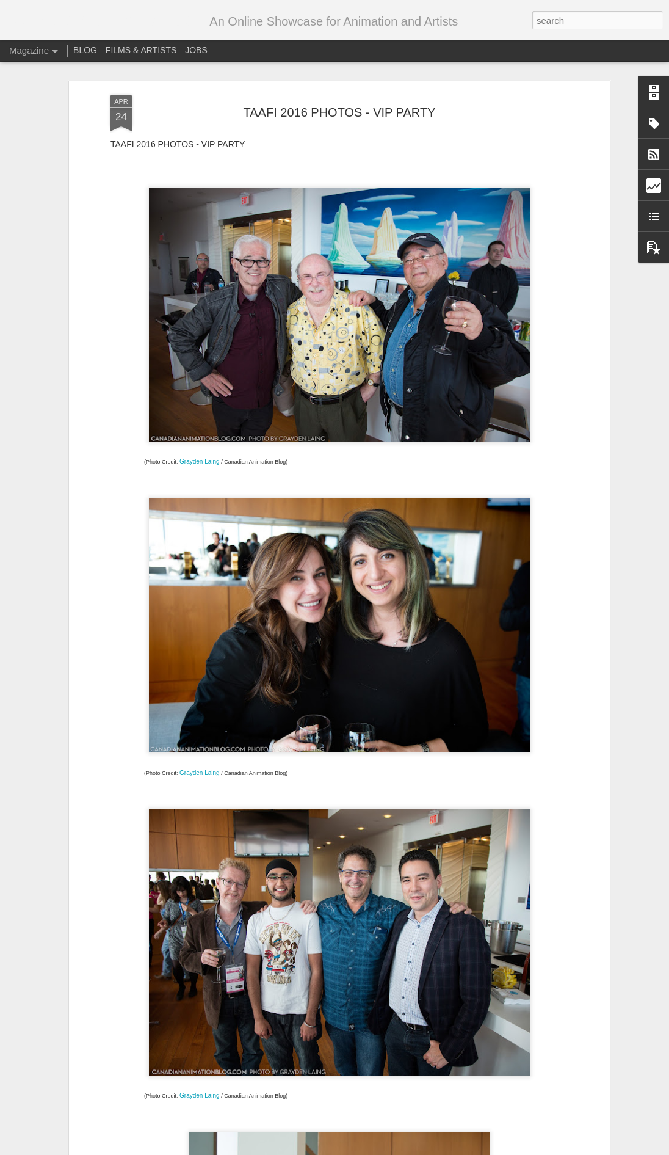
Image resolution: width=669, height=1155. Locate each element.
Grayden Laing (199, 362)
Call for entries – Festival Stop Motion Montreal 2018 (325, 1002)
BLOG (85, 50)
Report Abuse (447, 1148)
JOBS (196, 50)
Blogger (412, 1148)
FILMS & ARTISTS (141, 50)
